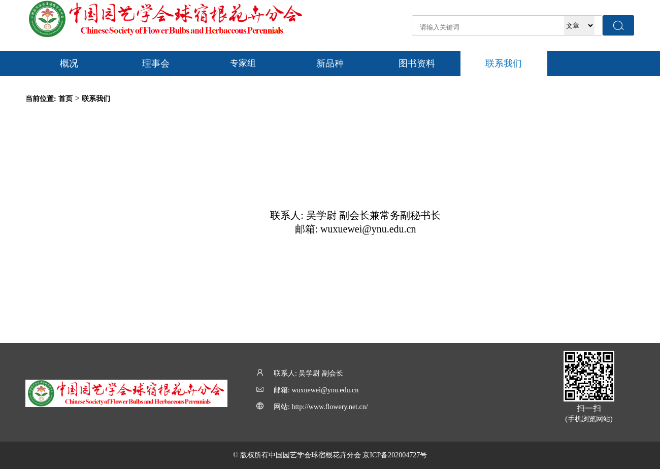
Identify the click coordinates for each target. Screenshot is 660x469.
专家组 (243, 63)
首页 (65, 99)
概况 (69, 63)
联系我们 (503, 63)
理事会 (156, 63)
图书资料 (417, 63)
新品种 (330, 63)
